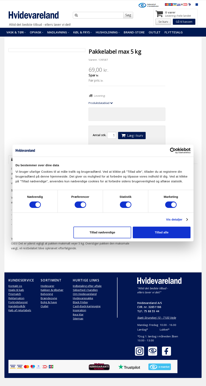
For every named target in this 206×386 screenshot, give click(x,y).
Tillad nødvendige (102, 232)
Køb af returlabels (19, 310)
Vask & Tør (16, 32)
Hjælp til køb (16, 290)
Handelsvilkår (16, 306)
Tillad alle (161, 232)
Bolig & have (49, 302)
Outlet (155, 32)
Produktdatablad (101, 103)
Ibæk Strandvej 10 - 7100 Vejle (156, 317)
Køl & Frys (82, 32)
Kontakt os (15, 286)
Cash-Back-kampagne (87, 306)
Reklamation (16, 298)
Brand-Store (134, 32)
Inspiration (79, 310)
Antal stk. (99, 135)
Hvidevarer (47, 286)
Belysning (47, 294)
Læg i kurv (132, 135)
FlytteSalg (174, 32)
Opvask (36, 32)
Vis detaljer (174, 219)
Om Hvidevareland (85, 294)
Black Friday (80, 302)
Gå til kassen (184, 22)
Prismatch (14, 294)
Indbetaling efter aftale (87, 286)
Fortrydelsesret (18, 302)
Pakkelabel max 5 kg (115, 51)
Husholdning (108, 32)
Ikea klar (78, 314)
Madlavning (58, 32)
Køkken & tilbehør (52, 290)
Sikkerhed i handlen (85, 290)
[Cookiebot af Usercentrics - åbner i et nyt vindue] (173, 151)
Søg (128, 15)
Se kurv (163, 22)
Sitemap (78, 318)
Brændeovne (49, 298)
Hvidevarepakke (83, 298)
